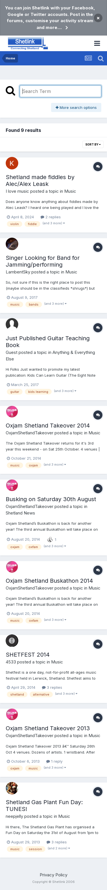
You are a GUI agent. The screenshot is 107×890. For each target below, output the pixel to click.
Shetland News (20, 513)
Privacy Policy (53, 874)
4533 (11, 662)
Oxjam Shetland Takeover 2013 (48, 728)
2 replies (51, 217)
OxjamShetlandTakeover (29, 432)
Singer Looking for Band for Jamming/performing (43, 261)
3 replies (52, 687)
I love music (17, 191)
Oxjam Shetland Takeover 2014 (48, 425)
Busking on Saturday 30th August (51, 499)
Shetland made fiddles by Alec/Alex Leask (40, 180)
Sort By (93, 144)
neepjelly (14, 816)
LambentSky (18, 272)
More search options (76, 107)
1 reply (54, 761)
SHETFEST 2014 (28, 654)
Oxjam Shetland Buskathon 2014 (49, 580)
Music (70, 191)
